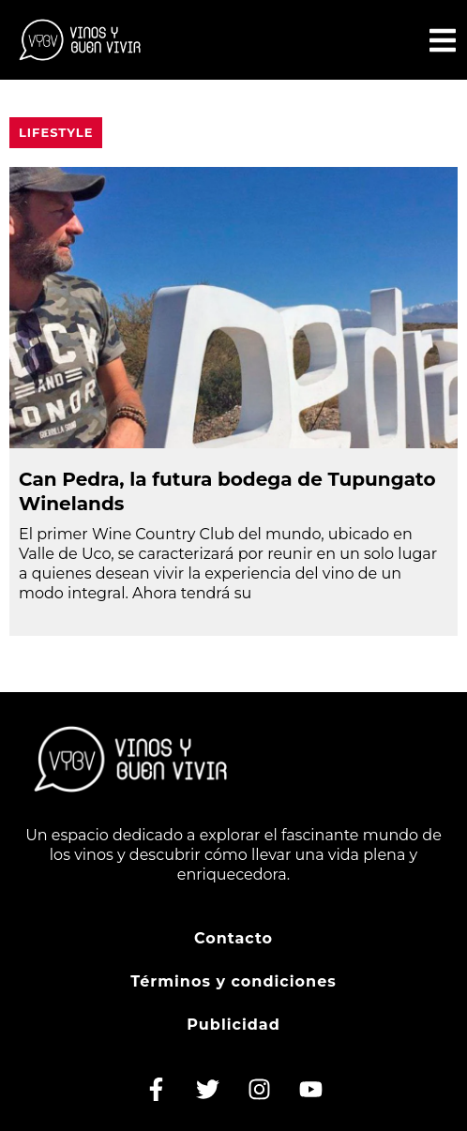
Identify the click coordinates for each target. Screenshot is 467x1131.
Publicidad (233, 1024)
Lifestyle (56, 132)
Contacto (233, 938)
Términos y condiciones (233, 981)
